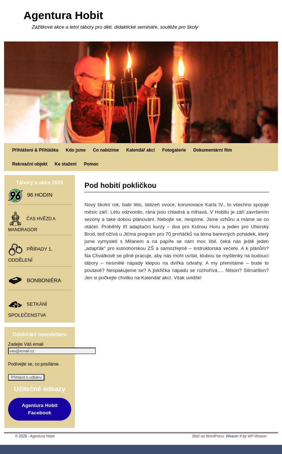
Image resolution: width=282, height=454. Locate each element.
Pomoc (91, 164)
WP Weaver (257, 436)
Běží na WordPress (208, 436)
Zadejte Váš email (25, 344)
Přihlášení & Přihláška (35, 150)
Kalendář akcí (140, 150)
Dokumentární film (213, 150)
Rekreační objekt (29, 164)
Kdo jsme (76, 150)
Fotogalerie (174, 150)
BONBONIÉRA (42, 280)
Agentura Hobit (63, 15)
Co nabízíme (106, 150)
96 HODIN (38, 195)
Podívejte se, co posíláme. (34, 364)
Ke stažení (65, 164)
